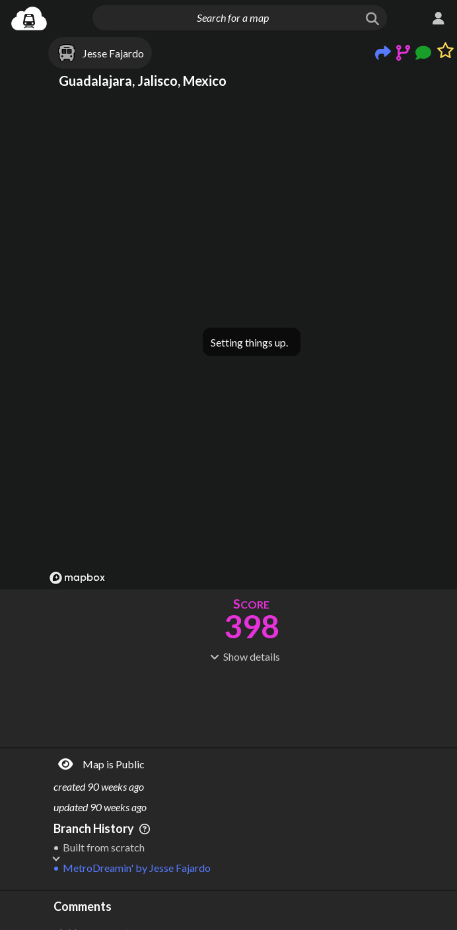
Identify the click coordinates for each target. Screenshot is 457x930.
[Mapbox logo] (77, 577)
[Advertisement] (251, 704)
